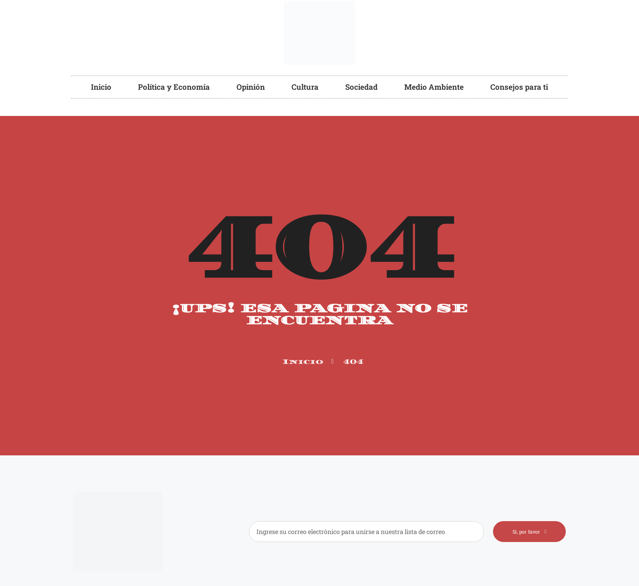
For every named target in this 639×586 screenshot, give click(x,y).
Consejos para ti (519, 87)
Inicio (101, 87)
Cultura (305, 87)
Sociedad (361, 87)
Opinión (251, 87)
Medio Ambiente (434, 87)
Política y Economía (174, 87)
